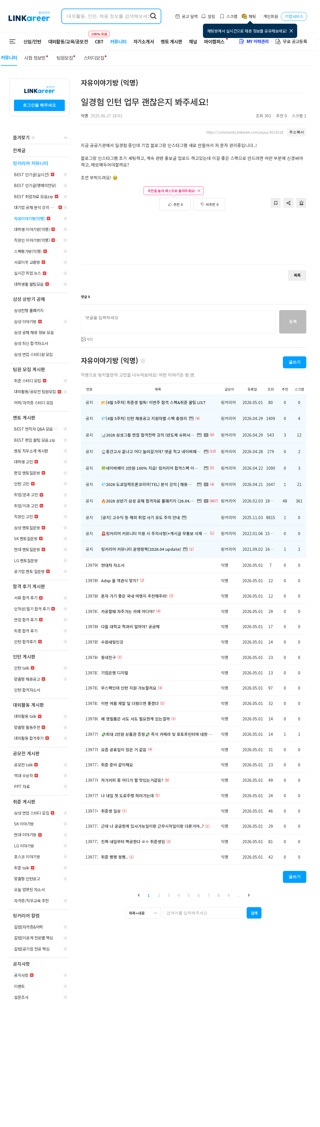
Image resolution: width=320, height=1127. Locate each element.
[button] (139, 895)
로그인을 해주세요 (39, 105)
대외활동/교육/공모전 (68, 41)
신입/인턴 (32, 41)
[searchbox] (203, 913)
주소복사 (296, 132)
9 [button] (229, 895)
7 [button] (209, 895)
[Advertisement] (193, 240)
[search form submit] (153, 16)
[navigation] (39, 150)
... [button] (238, 895)
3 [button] (169, 895)
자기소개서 (143, 41)
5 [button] (189, 895)
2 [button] (159, 895)
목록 (297, 275)
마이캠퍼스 (214, 41)
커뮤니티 (118, 41)
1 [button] (149, 895)
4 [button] (179, 895)
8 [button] (219, 895)
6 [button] (199, 895)
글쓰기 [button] (295, 362)
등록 (293, 321)
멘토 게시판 (171, 41)
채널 (193, 41)
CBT (99, 39)
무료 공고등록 (291, 41)
